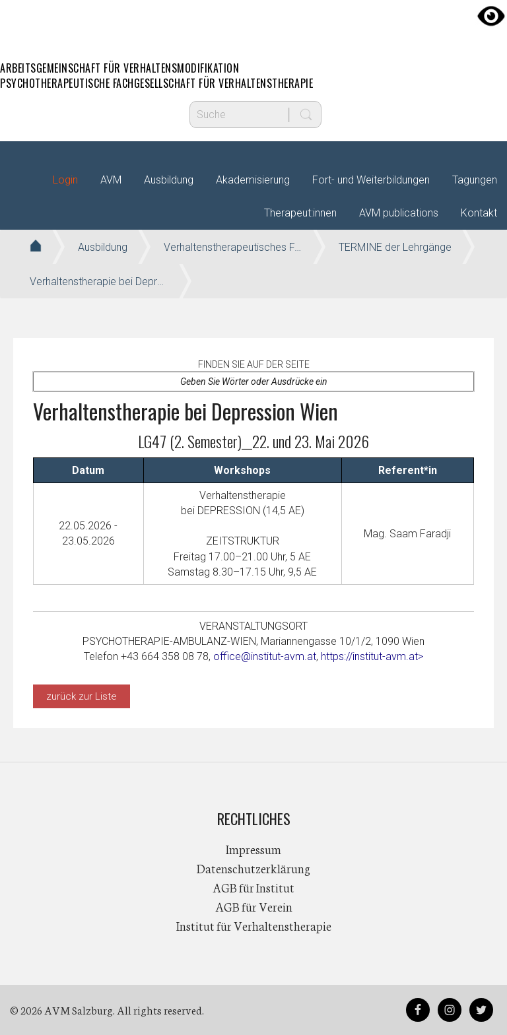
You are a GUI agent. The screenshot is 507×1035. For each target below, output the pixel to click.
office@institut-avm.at (264, 656)
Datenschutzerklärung (253, 868)
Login (65, 180)
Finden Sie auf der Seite (254, 364)
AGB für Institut (253, 887)
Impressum (253, 848)
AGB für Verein (253, 906)
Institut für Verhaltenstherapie (253, 925)
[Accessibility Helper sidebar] (491, 16)
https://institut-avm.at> (372, 656)
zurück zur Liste (81, 696)
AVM (253, 23)
